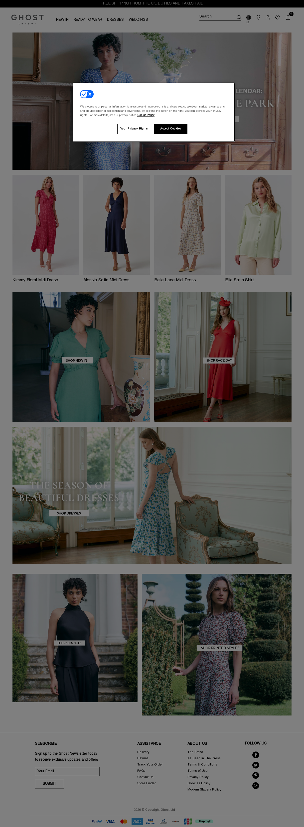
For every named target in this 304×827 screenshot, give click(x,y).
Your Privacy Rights (134, 129)
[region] (154, 112)
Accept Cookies (170, 129)
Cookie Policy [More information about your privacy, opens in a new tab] (145, 115)
